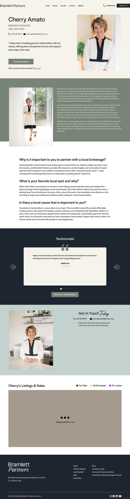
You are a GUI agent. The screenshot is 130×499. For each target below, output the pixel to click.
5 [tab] (68, 288)
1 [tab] (61, 288)
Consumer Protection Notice (103, 472)
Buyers (55, 6)
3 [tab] (64, 288)
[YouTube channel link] (120, 496)
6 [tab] (69, 288)
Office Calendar (79, 469)
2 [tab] (63, 288)
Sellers (63, 6)
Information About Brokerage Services (107, 475)
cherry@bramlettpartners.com (37, 34)
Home (47, 6)
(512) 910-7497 (14, 481)
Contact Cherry (21, 61)
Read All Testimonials (65, 294)
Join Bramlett (78, 472)
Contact (72, 6)
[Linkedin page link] (117, 496)
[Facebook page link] (114, 496)
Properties (77, 478)
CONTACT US (123, 6)
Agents (80, 6)
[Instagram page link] (111, 496)
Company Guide (98, 469)
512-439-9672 (16, 34)
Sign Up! (37, 68)
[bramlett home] (12, 5)
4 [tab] (66, 288)
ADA (75, 475)
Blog (94, 466)
